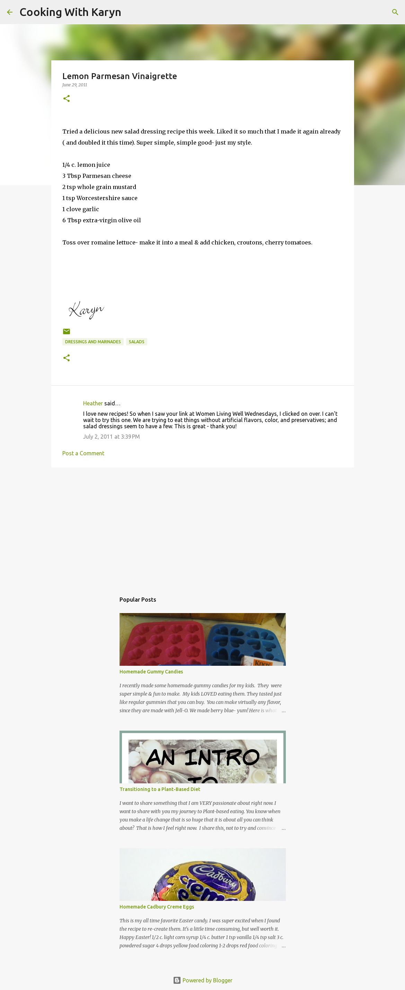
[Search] (131, 12)
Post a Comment (83, 453)
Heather (93, 403)
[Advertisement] (203, 526)
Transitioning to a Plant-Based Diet (160, 789)
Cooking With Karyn (70, 12)
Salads (136, 341)
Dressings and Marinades (93, 341)
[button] (66, 99)
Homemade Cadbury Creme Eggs (157, 907)
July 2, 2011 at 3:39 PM (111, 436)
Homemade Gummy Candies (151, 671)
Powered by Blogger (202, 980)
